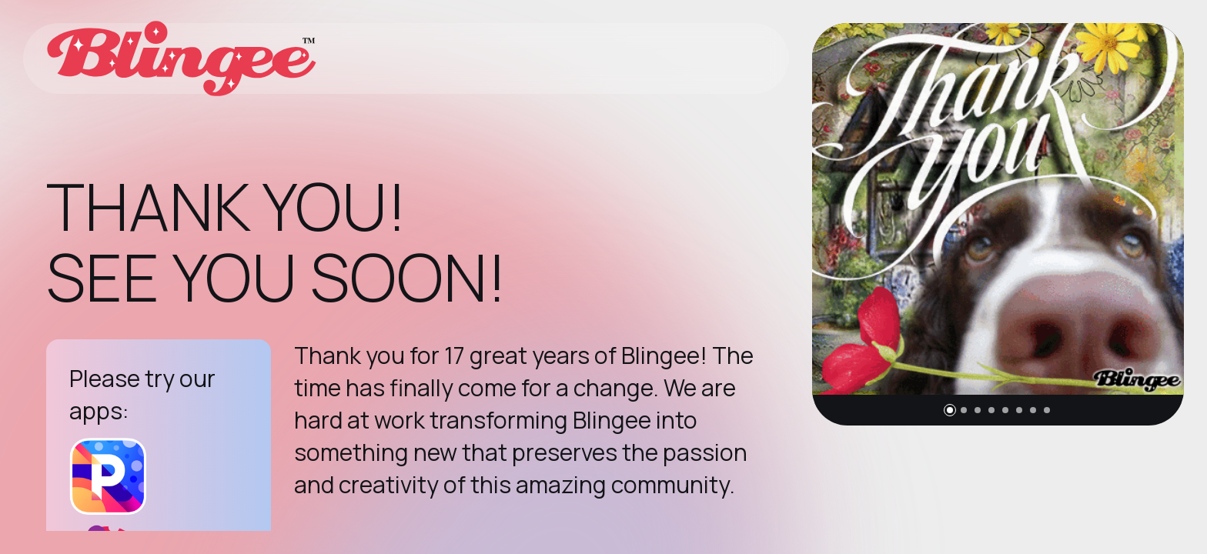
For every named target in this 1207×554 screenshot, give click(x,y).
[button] (950, 410)
